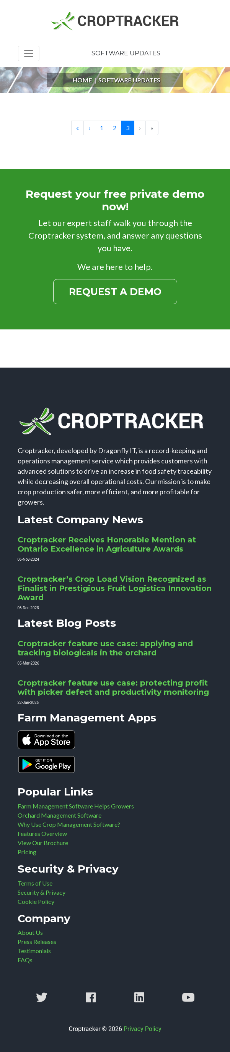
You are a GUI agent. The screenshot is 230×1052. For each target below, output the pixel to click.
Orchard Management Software (59, 815)
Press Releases (37, 941)
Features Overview (42, 833)
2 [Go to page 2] (114, 127)
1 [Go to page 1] (101, 127)
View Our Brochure (43, 842)
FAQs (25, 959)
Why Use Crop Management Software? (69, 824)
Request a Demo (115, 291)
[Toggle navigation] (28, 53)
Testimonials (34, 950)
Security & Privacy (41, 892)
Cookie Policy (36, 901)
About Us (30, 932)
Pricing (27, 851)
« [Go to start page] (77, 127)
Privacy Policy (142, 1029)
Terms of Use (35, 883)
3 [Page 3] (127, 127)
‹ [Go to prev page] (89, 127)
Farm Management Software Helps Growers (76, 806)
